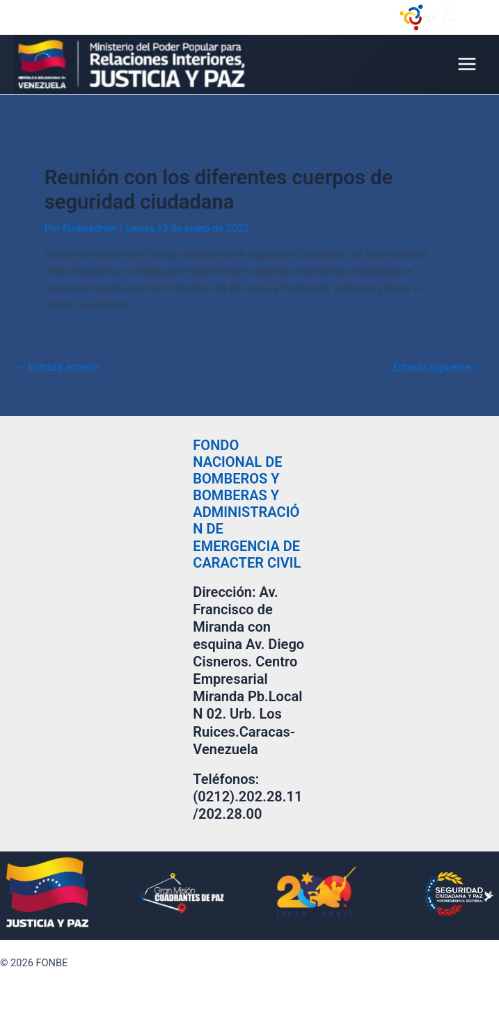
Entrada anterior (57, 367)
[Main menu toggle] (467, 64)
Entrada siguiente (438, 367)
